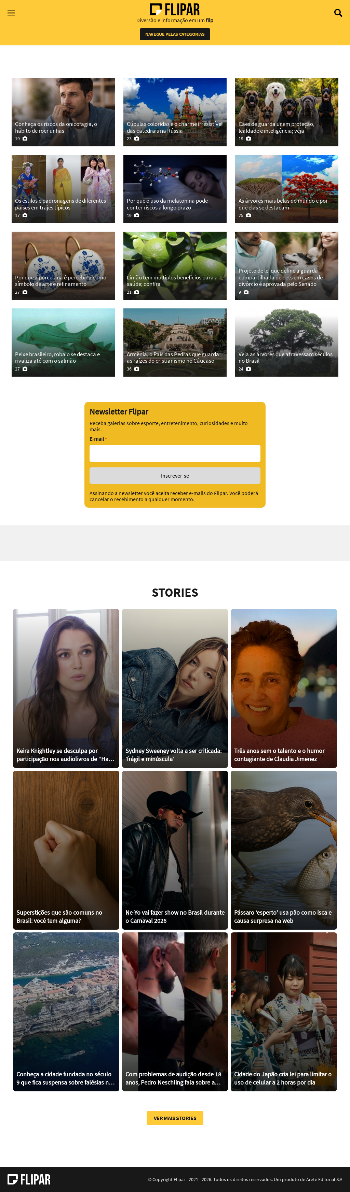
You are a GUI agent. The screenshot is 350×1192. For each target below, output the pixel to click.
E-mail (98, 439)
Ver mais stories (175, 1118)
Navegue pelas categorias (174, 34)
